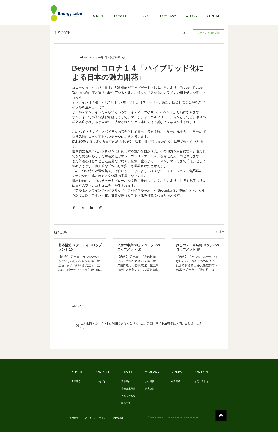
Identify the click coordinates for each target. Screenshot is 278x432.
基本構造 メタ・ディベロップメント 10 (80, 247)
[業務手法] (126, 403)
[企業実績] (175, 381)
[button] (184, 32)
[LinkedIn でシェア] (91, 207)
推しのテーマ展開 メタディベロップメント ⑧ (197, 247)
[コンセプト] (100, 381)
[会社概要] (150, 381)
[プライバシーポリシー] (96, 417)
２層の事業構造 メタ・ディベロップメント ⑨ (138, 247)
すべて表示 (218, 231)
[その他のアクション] (204, 57)
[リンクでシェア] (100, 207)
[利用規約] (118, 417)
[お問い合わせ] (201, 381)
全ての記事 (62, 32)
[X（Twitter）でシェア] (82, 207)
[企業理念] (76, 381)
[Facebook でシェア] (73, 207)
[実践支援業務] (128, 396)
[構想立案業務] (128, 388)
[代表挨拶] (150, 388)
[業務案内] (126, 381)
